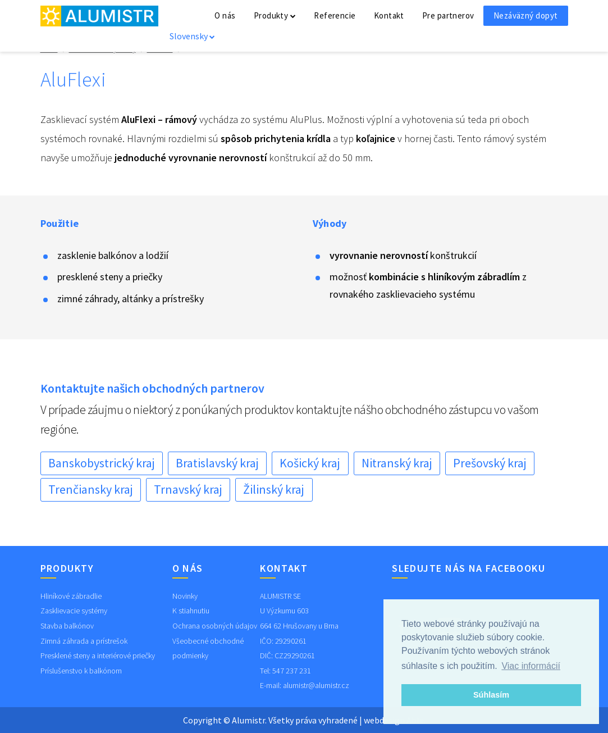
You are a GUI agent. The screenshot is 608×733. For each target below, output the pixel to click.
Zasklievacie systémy (73, 610)
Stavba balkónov (67, 626)
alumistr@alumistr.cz (316, 685)
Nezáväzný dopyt (525, 15)
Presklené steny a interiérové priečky (97, 655)
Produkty (275, 15)
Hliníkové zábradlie (71, 596)
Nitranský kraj (397, 463)
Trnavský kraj (188, 489)
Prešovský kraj (490, 463)
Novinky (185, 596)
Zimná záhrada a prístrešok (83, 641)
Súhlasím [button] (491, 694)
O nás (224, 15)
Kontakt (389, 15)
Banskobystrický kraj (101, 463)
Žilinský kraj (273, 489)
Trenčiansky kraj (90, 489)
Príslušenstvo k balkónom (81, 671)
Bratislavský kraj (217, 463)
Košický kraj (310, 463)
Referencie (335, 15)
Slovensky (192, 36)
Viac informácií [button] (530, 666)
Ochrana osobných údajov (214, 626)
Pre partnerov (448, 15)
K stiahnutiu (190, 610)
